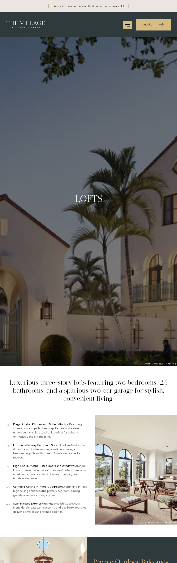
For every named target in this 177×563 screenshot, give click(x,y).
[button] (127, 25)
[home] (25, 25)
